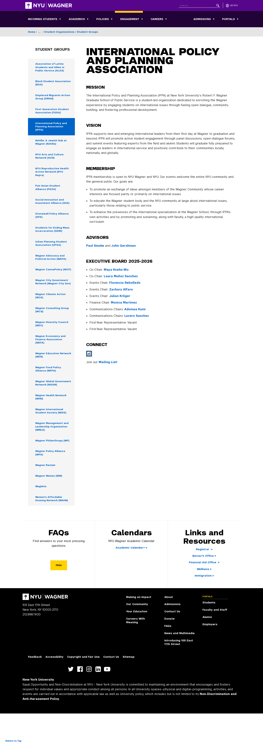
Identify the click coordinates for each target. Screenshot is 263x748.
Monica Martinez (124, 302)
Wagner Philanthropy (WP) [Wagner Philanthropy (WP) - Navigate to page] (50, 471)
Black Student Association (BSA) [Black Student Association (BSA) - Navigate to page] (47, 83)
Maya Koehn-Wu (116, 270)
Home (31, 31)
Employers (209, 658)
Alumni (207, 651)
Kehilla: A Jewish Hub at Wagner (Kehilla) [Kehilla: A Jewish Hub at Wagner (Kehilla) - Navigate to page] (52, 145)
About (168, 631)
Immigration (203, 610)
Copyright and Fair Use (83, 691)
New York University (38, 714)
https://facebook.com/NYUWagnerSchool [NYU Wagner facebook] (81, 704)
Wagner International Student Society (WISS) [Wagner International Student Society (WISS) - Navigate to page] (51, 438)
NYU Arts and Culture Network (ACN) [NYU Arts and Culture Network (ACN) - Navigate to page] (50, 160)
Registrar (203, 583)
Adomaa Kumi (135, 309)
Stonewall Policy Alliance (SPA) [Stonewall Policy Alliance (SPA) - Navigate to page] (52, 221)
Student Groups (87, 31)
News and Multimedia (179, 667)
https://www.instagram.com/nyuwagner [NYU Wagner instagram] (90, 704)
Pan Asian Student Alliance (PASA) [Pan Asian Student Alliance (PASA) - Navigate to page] (48, 192)
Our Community (137, 638)
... (39, 31)
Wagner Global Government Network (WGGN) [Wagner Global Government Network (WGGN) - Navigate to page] (50, 408)
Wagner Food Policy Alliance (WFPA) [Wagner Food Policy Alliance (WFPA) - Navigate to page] (49, 391)
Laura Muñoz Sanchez (121, 276)
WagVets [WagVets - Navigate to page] (41, 520)
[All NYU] (232, 5)
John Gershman (123, 246)
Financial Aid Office (203, 597)
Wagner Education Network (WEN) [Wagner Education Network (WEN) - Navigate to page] (48, 377)
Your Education (136, 646)
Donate (169, 653)
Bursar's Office (203, 590)
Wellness (203, 603)
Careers (157, 19)
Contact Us (172, 646)
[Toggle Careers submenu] (166, 19)
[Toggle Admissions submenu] (214, 19)
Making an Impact (138, 631)
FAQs (59, 599)
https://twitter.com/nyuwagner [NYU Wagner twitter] (72, 704)
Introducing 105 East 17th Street (178, 676)
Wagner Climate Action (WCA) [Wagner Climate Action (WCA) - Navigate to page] (51, 315)
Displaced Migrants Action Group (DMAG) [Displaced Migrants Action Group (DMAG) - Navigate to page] (50, 98)
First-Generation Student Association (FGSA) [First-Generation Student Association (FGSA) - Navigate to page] (53, 113)
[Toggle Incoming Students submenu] (60, 19)
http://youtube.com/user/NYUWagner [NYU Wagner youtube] (108, 704)
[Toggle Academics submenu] (88, 19)
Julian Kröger (119, 296)
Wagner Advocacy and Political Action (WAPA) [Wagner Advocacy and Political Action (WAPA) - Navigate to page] (51, 268)
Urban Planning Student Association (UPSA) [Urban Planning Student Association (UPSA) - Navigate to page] (52, 254)
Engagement (129, 19)
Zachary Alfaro (121, 289)
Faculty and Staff (214, 644)
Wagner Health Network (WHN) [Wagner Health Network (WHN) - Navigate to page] (52, 424)
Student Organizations (59, 31)
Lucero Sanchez (136, 316)
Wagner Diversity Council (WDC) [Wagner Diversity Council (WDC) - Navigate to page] (53, 344)
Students (208, 637)
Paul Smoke (95, 246)
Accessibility (54, 691)
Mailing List (108, 362)
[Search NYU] (199, 5)
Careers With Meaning (135, 655)
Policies (102, 19)
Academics (77, 19)
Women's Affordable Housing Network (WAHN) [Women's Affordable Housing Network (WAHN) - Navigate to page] (53, 532)
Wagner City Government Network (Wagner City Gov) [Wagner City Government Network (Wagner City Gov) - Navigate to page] (53, 299)
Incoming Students (42, 19)
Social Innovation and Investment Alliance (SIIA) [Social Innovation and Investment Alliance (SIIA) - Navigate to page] (53, 207)
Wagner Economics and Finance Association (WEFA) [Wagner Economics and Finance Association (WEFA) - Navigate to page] (51, 361)
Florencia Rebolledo (124, 283)
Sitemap (128, 691)
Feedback (35, 691)
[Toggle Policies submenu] (112, 19)
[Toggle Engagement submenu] (142, 19)
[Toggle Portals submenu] (238, 19)
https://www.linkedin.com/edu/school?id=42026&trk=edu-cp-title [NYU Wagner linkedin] (99, 704)
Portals (228, 19)
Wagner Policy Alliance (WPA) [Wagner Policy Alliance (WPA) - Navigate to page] (51, 485)
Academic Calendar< (130, 582)
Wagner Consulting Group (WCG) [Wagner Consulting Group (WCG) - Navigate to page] (53, 330)
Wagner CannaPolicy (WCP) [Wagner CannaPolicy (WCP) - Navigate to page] (49, 283)
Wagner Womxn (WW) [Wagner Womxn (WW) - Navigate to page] (50, 509)
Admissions (202, 19)
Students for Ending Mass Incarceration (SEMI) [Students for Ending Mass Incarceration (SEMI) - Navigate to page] (49, 238)
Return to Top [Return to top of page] (13, 740)
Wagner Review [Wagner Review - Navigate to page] (46, 498)
